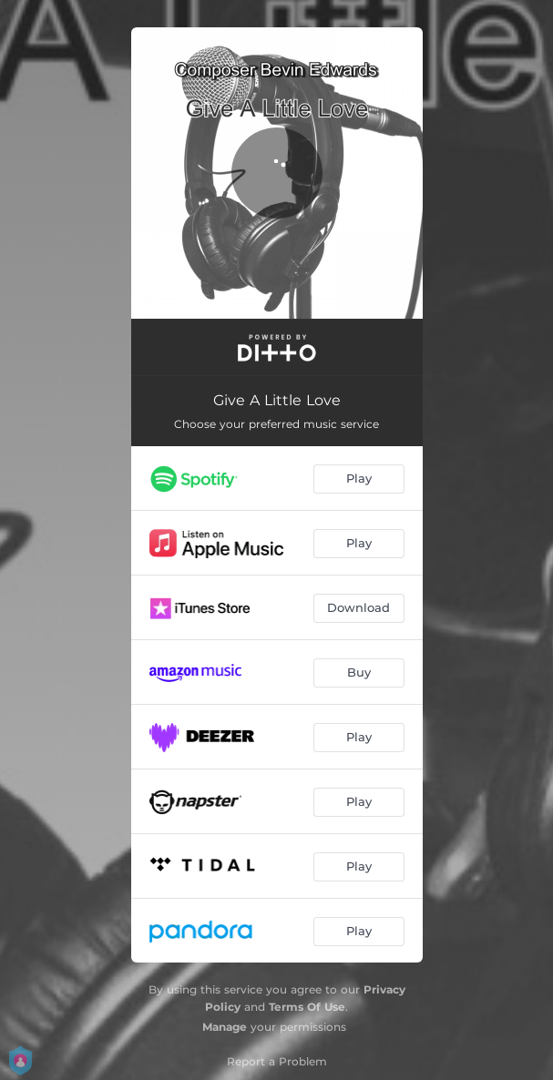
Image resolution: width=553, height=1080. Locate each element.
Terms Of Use (307, 1007)
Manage (224, 1027)
